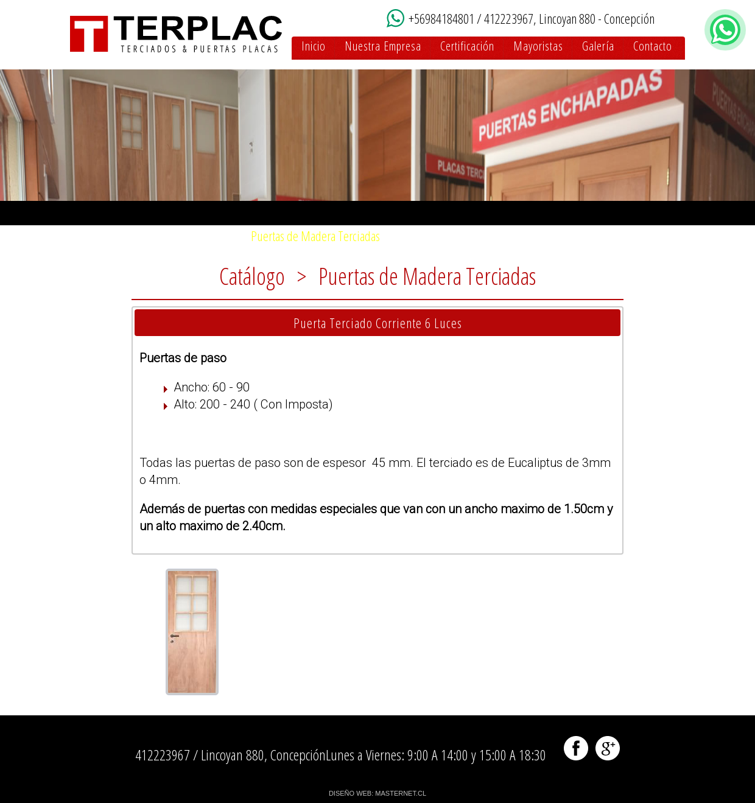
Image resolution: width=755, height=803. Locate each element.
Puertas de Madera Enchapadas (159, 235)
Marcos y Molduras (597, 235)
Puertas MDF (430, 235)
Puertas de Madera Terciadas (315, 235)
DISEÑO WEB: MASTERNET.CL (377, 793)
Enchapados (507, 235)
